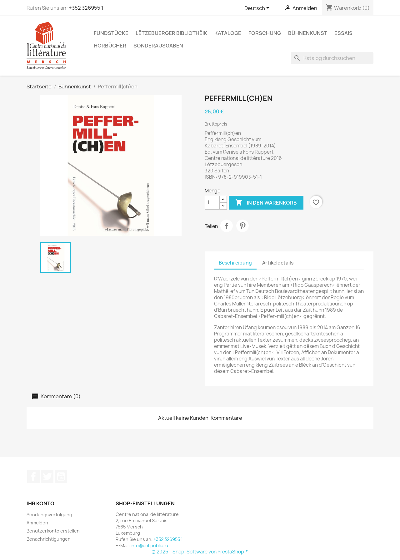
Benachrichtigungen (49, 539)
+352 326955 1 (86, 7)
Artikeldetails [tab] (277, 263)
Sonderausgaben (158, 45)
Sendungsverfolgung (49, 515)
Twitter (47, 476)
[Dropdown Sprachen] (258, 8)
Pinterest (242, 226)
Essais (343, 33)
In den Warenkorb (266, 203)
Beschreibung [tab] (235, 263)
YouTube (61, 476)
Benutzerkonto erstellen (53, 531)
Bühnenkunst (307, 33)
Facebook (33, 476)
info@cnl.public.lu (149, 545)
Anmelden (37, 523)
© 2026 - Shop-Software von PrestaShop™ (200, 551)
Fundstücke (111, 33)
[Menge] (212, 203)
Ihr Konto (40, 503)
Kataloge (227, 33)
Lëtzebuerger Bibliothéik (171, 33)
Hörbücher (110, 45)
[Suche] (332, 58)
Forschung (264, 33)
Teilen (226, 226)
